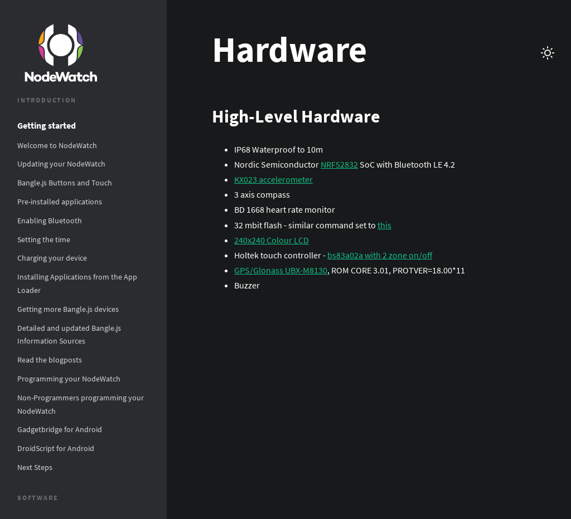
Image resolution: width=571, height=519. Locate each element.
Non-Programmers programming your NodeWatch (80, 404)
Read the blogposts (49, 360)
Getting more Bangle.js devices (68, 309)
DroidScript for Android (55, 448)
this (384, 225)
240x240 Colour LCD (271, 240)
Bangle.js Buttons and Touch (64, 183)
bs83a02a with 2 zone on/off (379, 255)
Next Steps (34, 467)
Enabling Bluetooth (49, 221)
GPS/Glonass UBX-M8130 (280, 270)
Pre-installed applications (59, 202)
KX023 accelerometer (273, 179)
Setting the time (43, 239)
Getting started (46, 125)
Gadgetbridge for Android (59, 429)
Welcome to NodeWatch (57, 145)
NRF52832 (339, 164)
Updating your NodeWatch (61, 164)
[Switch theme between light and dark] (547, 53)
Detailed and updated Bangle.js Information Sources (69, 334)
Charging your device (52, 258)
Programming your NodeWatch (68, 379)
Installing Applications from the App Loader (77, 283)
